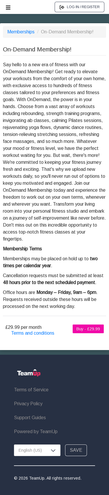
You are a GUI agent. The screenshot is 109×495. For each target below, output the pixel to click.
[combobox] (37, 450)
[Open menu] (8, 7)
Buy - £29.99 (88, 329)
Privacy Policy (28, 403)
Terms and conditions (32, 333)
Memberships (21, 31)
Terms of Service (31, 389)
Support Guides (30, 417)
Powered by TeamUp (36, 431)
